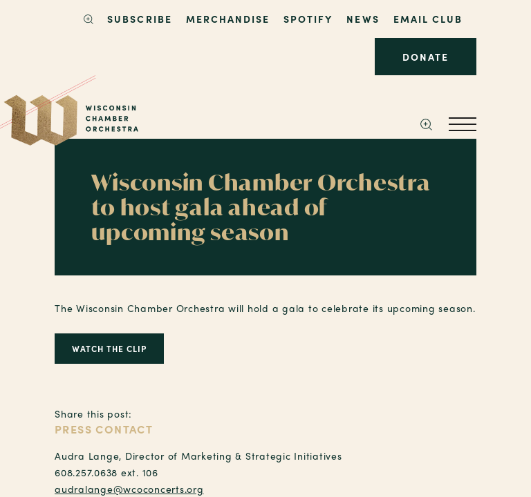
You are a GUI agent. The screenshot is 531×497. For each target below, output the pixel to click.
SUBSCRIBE (139, 19)
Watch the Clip (109, 348)
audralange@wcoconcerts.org (129, 489)
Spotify (308, 19)
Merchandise (228, 19)
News (362, 19)
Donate (425, 57)
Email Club (428, 19)
